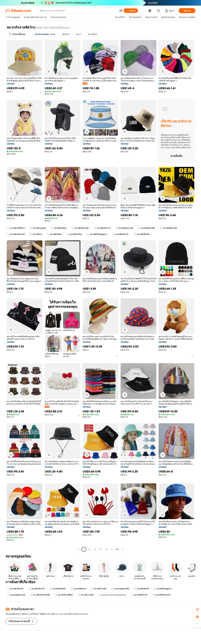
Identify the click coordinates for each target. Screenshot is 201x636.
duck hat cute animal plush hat (112, 595)
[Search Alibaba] (78, 10)
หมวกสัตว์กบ (36, 234)
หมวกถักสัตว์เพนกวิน (161, 595)
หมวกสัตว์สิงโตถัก (142, 234)
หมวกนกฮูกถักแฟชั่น (120, 589)
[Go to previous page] (78, 549)
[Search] (131, 10)
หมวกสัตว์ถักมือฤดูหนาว (97, 234)
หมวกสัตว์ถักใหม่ (74, 234)
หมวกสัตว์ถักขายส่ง (168, 228)
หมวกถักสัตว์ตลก (78, 589)
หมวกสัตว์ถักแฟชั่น (146, 228)
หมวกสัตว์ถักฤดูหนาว (163, 589)
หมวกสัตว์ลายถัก (98, 589)
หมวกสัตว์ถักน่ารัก (102, 228)
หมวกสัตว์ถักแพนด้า (80, 228)
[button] (121, 10)
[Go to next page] (122, 549)
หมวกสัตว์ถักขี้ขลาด (16, 228)
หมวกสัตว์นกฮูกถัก (38, 228)
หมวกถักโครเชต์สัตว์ (64, 595)
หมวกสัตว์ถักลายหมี (124, 228)
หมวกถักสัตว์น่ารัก (139, 595)
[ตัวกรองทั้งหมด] (17, 34)
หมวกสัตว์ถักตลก (58, 228)
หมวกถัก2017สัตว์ (86, 595)
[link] (197, 609)
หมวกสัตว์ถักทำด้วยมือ (40, 595)
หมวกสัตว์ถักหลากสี (15, 234)
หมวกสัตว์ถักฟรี (141, 589)
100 (117, 549)
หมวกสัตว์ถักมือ (54, 234)
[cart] (159, 11)
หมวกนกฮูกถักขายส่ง (16, 595)
